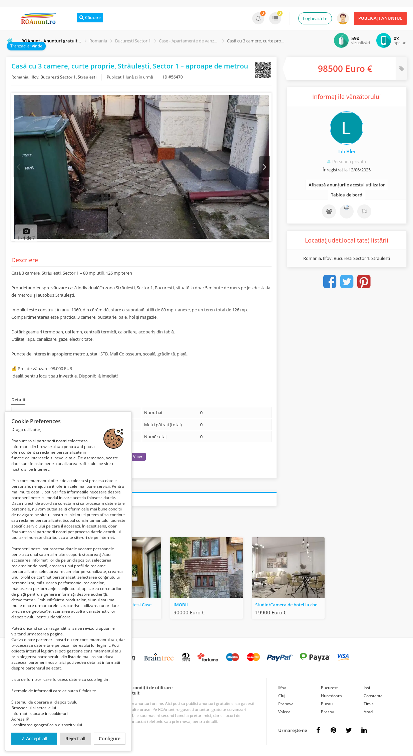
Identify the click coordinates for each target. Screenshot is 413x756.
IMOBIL (181, 606)
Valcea (284, 713)
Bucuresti (330, 689)
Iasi (367, 689)
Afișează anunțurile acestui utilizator (347, 185)
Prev (19, 167)
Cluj (281, 697)
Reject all (75, 738)
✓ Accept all (34, 738)
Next (264, 167)
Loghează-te (315, 18)
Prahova (286, 705)
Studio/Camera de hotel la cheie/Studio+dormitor (290, 606)
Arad (368, 713)
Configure (109, 738)
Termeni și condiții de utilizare (141, 688)
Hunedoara (331, 697)
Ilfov (282, 689)
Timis (369, 705)
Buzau (327, 705)
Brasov (327, 713)
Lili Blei (346, 151)
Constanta (373, 697)
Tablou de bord (346, 195)
